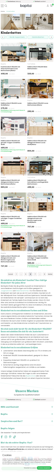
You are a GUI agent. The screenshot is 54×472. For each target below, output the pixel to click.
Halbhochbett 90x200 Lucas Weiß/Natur (11, 104)
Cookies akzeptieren (44, 468)
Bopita (3, 64)
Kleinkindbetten (38, 37)
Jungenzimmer (6, 291)
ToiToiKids (31, 64)
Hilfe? (19, 1)
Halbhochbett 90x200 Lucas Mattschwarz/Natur (37, 104)
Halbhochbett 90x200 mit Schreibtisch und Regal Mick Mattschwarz (37, 182)
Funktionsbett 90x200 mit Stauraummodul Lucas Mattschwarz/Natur (10, 68)
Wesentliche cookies (30, 468)
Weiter (50, 274)
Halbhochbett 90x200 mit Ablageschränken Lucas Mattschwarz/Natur (10, 182)
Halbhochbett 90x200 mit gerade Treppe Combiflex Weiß (10, 142)
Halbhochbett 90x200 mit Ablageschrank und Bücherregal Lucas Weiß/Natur (36, 219)
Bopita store (30, 376)
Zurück (10, 274)
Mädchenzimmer (22, 291)
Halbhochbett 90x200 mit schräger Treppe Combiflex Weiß (11, 218)
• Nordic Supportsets (17, 37)
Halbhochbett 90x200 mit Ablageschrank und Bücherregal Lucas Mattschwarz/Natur (10, 259)
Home (3, 11)
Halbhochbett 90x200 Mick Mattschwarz (37, 68)
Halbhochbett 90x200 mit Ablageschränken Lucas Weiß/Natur (36, 142)
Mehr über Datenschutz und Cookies (35, 464)
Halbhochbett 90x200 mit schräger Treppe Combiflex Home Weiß (37, 258)
